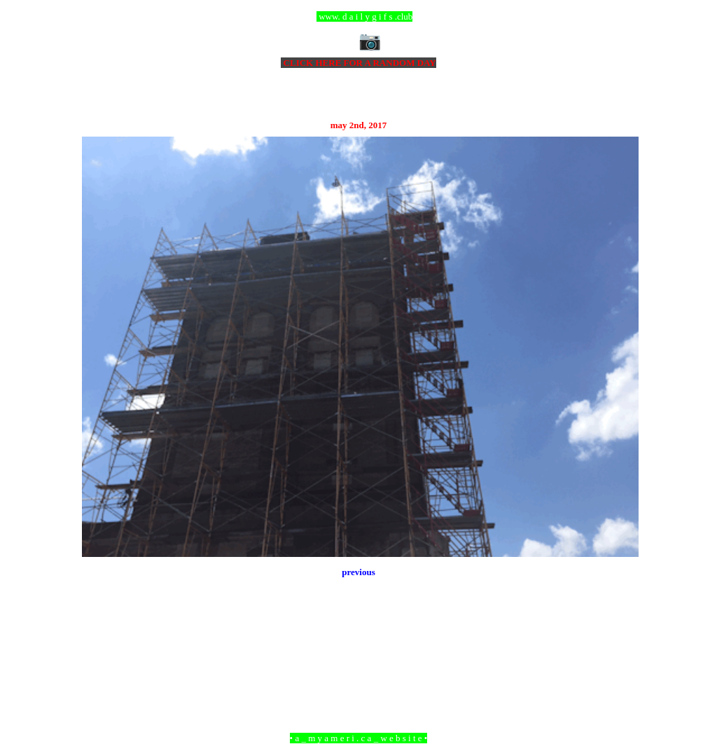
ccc (359, 16)
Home (360, 661)
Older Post (619, 661)
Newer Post (99, 661)
